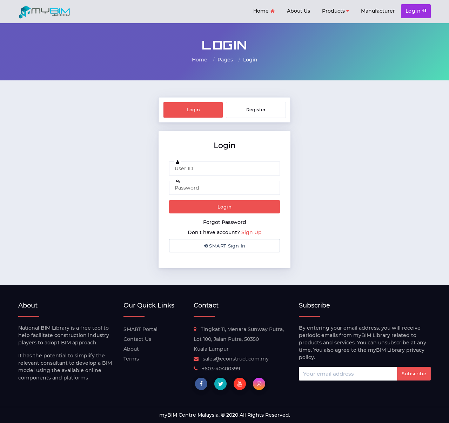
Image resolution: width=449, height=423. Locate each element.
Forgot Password (224, 222)
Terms (131, 359)
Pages (225, 60)
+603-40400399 (217, 368)
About (131, 349)
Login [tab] (193, 109)
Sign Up (251, 232)
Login (416, 11)
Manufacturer (378, 11)
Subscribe (414, 373)
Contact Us (137, 339)
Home (264, 11)
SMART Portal (140, 329)
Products (335, 11)
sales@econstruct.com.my (231, 359)
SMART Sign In (225, 246)
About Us (298, 11)
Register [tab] (256, 109)
